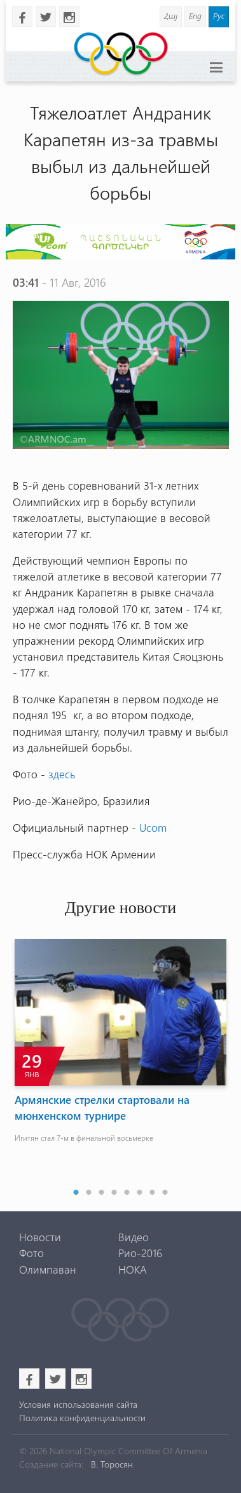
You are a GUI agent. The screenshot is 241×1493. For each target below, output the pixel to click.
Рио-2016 (140, 1253)
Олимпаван (47, 1269)
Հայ (170, 15)
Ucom (153, 827)
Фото (31, 1253)
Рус (218, 15)
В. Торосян (112, 1464)
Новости (40, 1237)
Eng (195, 15)
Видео (133, 1237)
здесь (61, 774)
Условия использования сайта (78, 1404)
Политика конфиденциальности (82, 1418)
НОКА (132, 1269)
